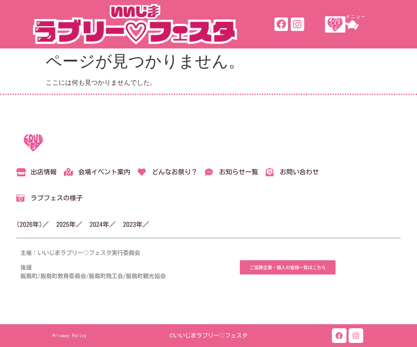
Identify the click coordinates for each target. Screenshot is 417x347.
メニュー (355, 16)
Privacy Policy (70, 335)
